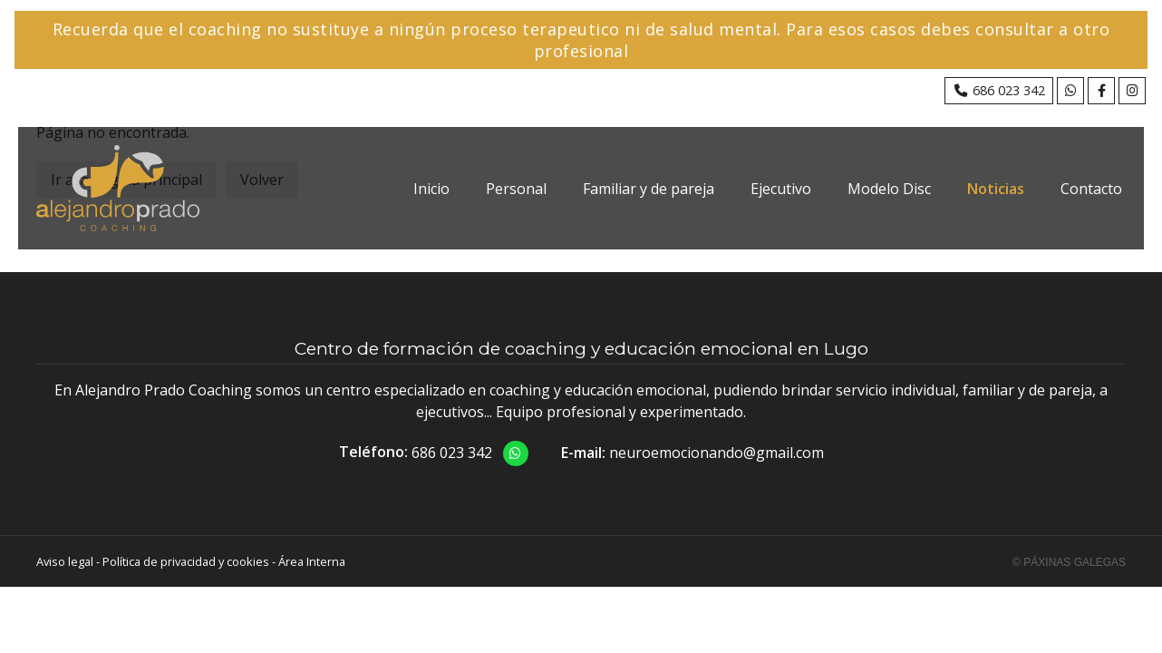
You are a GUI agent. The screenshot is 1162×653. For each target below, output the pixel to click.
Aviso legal (64, 561)
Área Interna (311, 561)
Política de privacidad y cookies (185, 561)
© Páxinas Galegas (1069, 562)
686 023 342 (452, 453)
